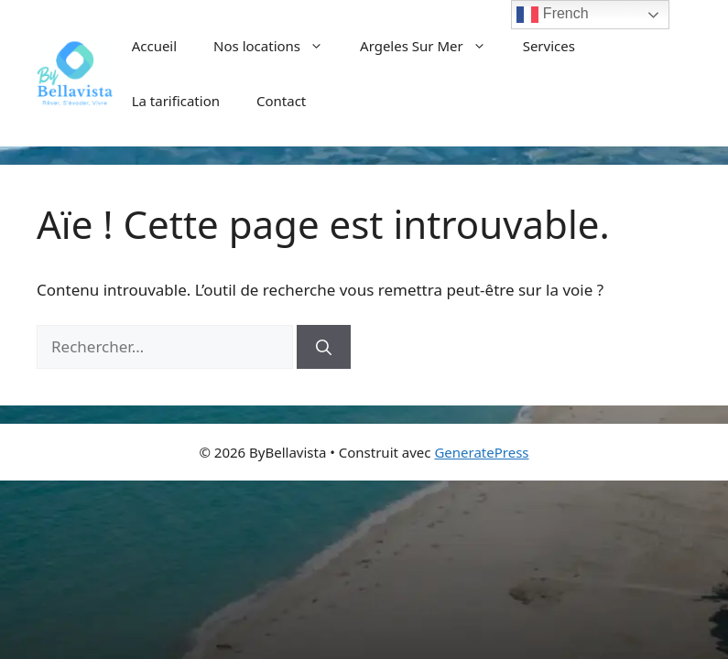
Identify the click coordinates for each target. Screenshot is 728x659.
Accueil (154, 46)
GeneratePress (481, 452)
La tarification (176, 101)
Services (549, 46)
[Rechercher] (324, 347)
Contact (281, 101)
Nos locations (277, 45)
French (552, 15)
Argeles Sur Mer (432, 45)
